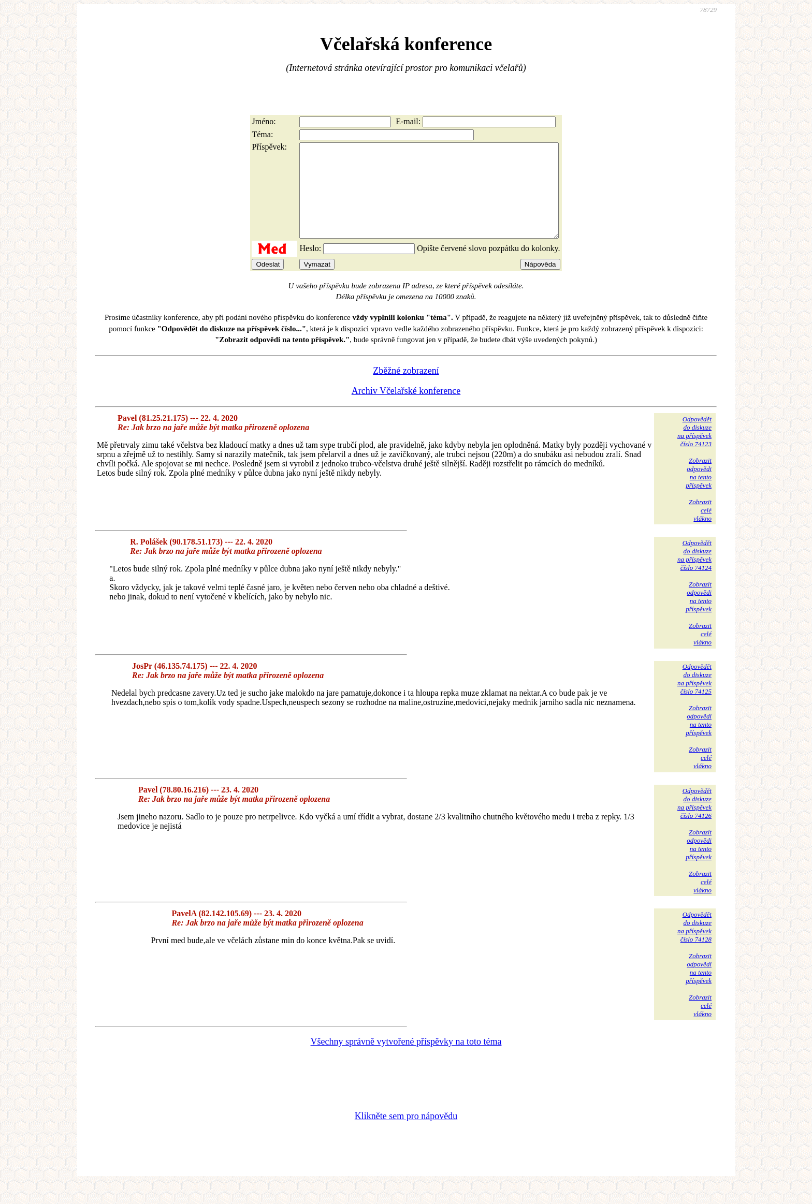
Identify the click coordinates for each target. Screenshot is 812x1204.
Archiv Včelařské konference (406, 409)
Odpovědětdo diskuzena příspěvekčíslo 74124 (694, 573)
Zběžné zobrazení (406, 389)
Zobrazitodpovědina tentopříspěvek (699, 491)
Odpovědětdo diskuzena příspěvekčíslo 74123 (694, 450)
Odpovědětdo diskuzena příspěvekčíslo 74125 (694, 697)
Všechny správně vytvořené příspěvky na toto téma (406, 1060)
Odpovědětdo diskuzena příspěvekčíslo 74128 (694, 945)
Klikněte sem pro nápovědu (406, 1134)
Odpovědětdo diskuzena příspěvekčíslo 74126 (694, 821)
